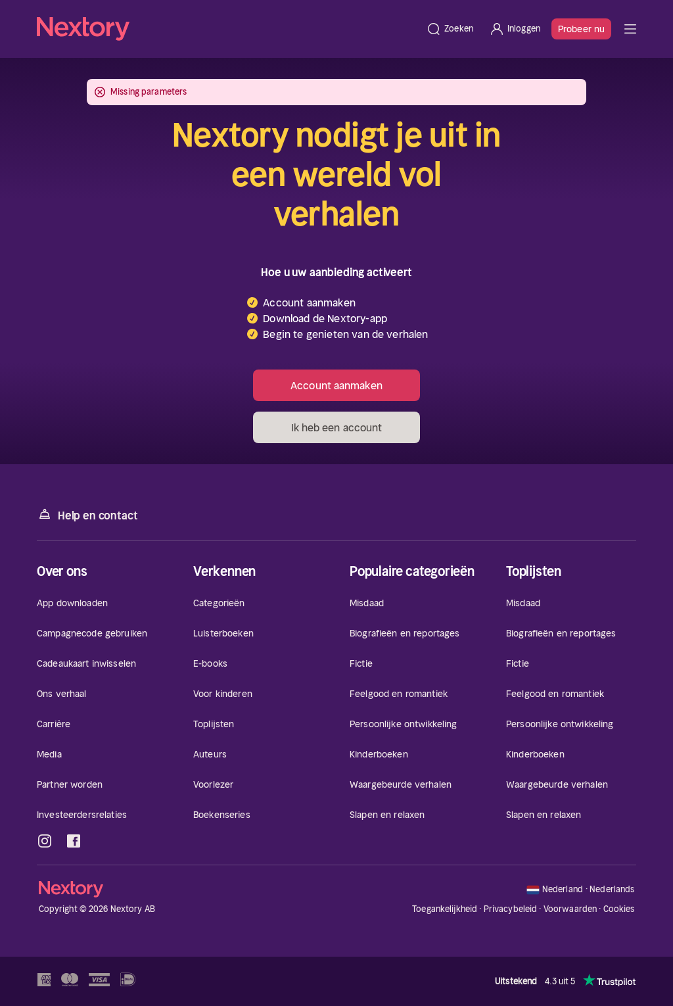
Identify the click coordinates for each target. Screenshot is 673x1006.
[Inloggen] (514, 29)
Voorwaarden (570, 909)
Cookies (619, 909)
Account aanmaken (336, 385)
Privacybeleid (511, 909)
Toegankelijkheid (444, 909)
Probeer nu (581, 29)
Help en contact (87, 514)
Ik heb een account (337, 427)
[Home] (227, 29)
